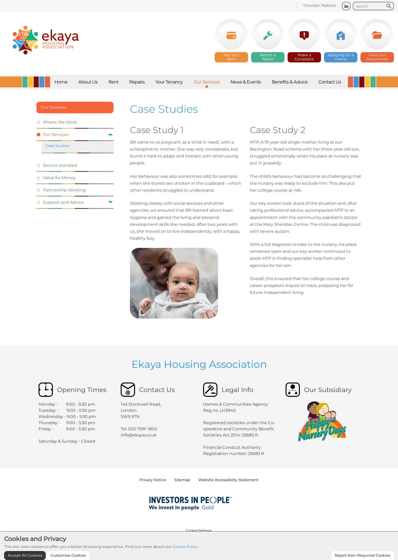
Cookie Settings (199, 531)
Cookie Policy (185, 555)
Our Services (53, 107)
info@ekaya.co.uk (139, 435)
